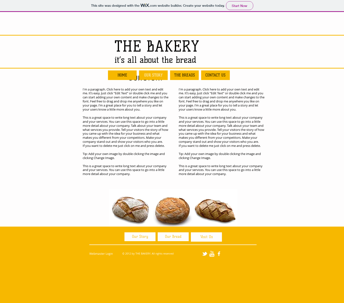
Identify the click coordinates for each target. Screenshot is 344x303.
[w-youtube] (212, 254)
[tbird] (205, 254)
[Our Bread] (173, 236)
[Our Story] (140, 236)
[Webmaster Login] (101, 253)
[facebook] (219, 254)
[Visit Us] (206, 237)
